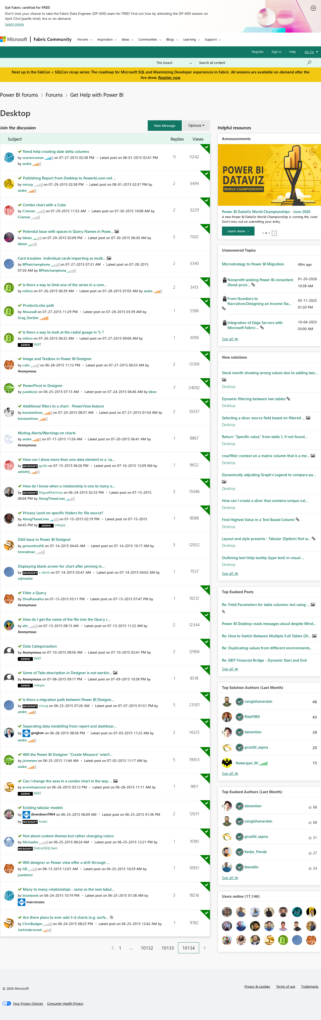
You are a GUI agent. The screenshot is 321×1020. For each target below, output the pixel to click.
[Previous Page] (111, 948)
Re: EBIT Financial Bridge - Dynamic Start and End (264, 660)
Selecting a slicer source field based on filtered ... (264, 417)
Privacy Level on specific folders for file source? (63, 512)
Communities (147, 39)
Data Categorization (40, 646)
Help (292, 51)
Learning (189, 39)
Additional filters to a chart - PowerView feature (63, 406)
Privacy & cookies (257, 986)
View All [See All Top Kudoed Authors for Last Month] (230, 878)
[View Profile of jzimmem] (30, 760)
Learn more (14, 24)
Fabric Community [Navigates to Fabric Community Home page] (52, 39)
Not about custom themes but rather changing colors (68, 835)
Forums (82, 39)
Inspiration (105, 39)
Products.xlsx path (38, 305)
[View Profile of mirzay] (28, 184)
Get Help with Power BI (97, 94)
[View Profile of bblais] (27, 237)
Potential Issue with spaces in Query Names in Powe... (69, 231)
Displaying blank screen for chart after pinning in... (61, 566)
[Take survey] (238, 231)
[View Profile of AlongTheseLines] (52, 498)
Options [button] (194, 125)
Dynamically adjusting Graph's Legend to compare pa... (269, 474)
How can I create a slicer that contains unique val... (265, 500)
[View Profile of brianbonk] (30, 895)
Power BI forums (19, 94)
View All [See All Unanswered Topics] (230, 339)
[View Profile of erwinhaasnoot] (34, 787)
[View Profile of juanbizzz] (30, 391)
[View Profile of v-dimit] (44, 572)
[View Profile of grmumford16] (33, 545)
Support (211, 39)
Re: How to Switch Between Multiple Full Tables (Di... (267, 635)
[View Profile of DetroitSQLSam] (45, 848)
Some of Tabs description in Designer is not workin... (68, 672)
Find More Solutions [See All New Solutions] (230, 573)
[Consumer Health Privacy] (65, 1003)
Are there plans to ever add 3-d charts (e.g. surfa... (66, 917)
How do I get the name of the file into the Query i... (66, 619)
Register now (169, 77)
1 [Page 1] (120, 948)
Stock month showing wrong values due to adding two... (270, 372)
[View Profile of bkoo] (152, 391)
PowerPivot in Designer (43, 385)
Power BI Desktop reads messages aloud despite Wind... (269, 623)
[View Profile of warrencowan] (33, 157)
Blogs (170, 39)
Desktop (228, 386)
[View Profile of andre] (27, 163)
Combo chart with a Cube (44, 204)
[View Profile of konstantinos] (33, 412)
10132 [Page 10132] (147, 948)
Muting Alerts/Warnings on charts (46, 432)
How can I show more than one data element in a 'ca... (69, 459)
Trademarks (309, 986)
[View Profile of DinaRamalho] (33, 598)
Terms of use (285, 986)
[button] (165, 125)
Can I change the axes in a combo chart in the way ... (68, 780)
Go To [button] (309, 52)
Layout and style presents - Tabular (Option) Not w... (267, 538)
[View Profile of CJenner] (29, 211)
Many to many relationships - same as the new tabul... (69, 889)
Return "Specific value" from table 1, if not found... (265, 436)
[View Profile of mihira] (28, 290)
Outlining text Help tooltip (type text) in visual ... (263, 557)
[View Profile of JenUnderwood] (30, 929)
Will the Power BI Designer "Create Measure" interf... (67, 754)
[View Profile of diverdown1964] (43, 814)
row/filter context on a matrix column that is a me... (266, 455)
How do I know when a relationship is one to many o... (69, 485)
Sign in (276, 51)
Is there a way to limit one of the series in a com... (65, 284)
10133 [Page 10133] (168, 948)
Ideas (125, 39)
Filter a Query (34, 592)
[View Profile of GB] (25, 868)
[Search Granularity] (174, 62)
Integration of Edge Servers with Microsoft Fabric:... (255, 325)
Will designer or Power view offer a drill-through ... (66, 862)
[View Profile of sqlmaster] (25, 578)
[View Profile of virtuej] (43, 705)
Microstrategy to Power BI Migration (253, 263)
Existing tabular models (43, 807)
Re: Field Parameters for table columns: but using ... (266, 604)
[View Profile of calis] (26, 365)
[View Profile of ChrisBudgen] (32, 923)
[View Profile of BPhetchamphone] (36, 264)
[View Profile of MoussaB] (30, 311)
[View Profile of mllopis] (60, 525)
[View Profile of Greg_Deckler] (28, 317)
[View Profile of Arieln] (43, 821)
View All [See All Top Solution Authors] (230, 773)
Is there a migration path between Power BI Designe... (68, 699)
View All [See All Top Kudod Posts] (230, 669)
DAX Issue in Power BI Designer (44, 539)
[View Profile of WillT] (37, 344)
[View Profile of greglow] (37, 732)
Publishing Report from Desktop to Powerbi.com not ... (69, 177)
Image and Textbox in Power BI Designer (57, 358)
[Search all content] (255, 62)
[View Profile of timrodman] (26, 551)
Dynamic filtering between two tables (254, 398)
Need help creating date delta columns (56, 151)
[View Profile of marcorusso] (35, 901)
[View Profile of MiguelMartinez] (51, 492)
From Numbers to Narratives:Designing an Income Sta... (259, 301)
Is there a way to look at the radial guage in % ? (63, 332)
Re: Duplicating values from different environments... (267, 647)
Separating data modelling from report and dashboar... (70, 726)
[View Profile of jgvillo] (43, 465)
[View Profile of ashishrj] (24, 471)
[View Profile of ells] (25, 625)
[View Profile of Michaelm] (30, 842)
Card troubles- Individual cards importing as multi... (62, 258)
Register (258, 51)
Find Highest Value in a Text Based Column (259, 519)
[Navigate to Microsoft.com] (13, 39)
